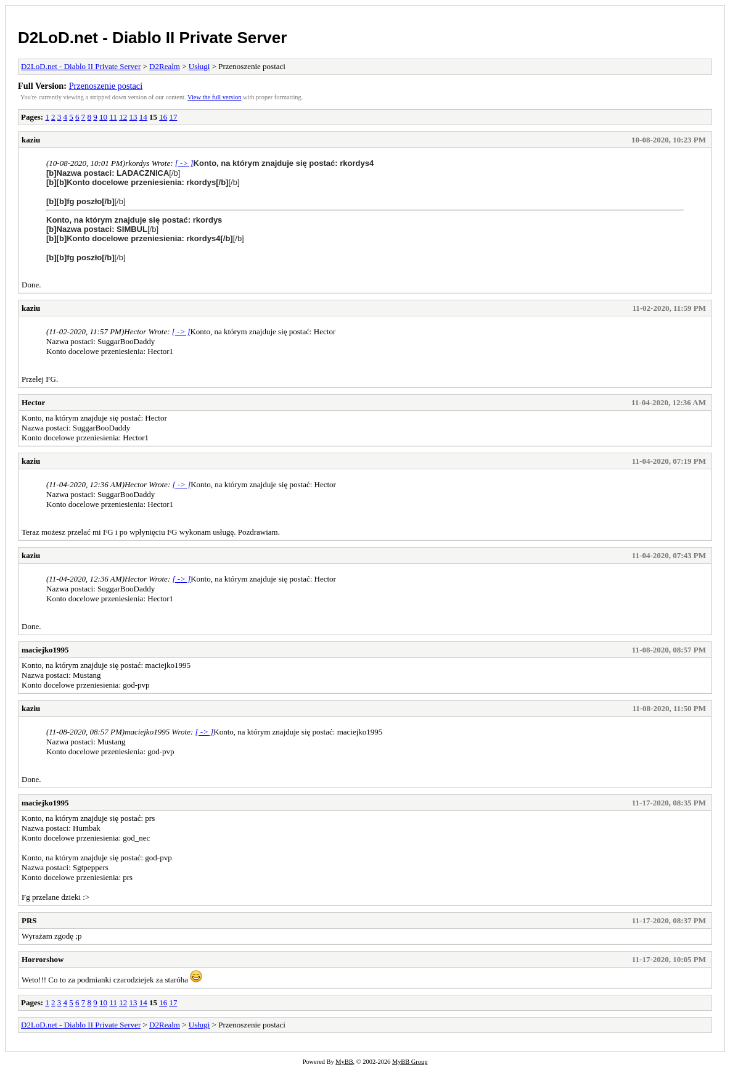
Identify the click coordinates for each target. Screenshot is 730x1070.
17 (173, 116)
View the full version (214, 97)
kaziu (31, 139)
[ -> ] (184, 163)
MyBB (344, 1061)
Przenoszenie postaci (106, 86)
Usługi (199, 66)
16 (163, 116)
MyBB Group (409, 1061)
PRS (29, 920)
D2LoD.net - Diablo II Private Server (152, 37)
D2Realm (164, 66)
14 (143, 116)
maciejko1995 (45, 649)
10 (103, 116)
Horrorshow (43, 959)
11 (113, 116)
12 (123, 116)
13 (133, 116)
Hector (33, 402)
